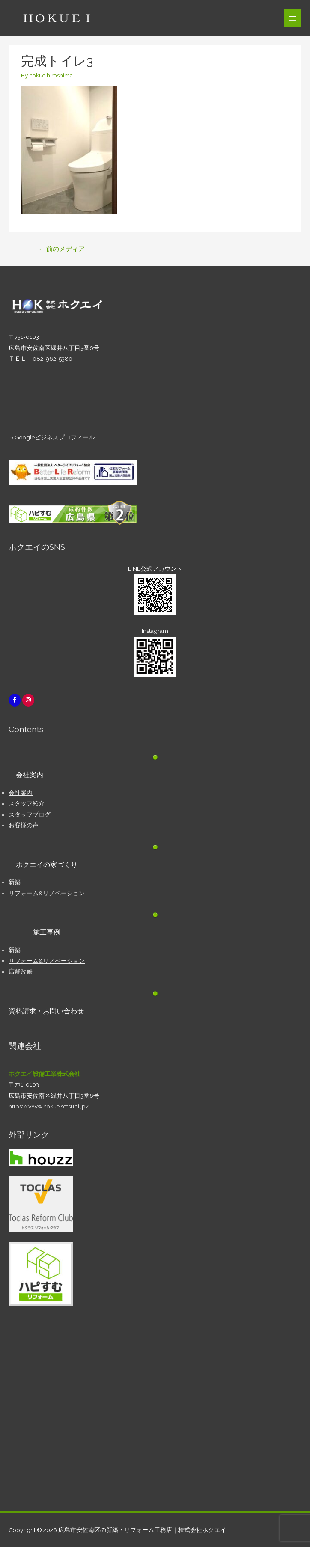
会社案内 (21, 792)
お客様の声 (24, 825)
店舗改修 (21, 971)
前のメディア (61, 248)
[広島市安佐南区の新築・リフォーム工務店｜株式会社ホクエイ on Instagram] (28, 700)
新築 (15, 882)
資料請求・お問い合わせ (46, 1011)
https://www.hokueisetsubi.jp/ (49, 1106)
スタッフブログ (30, 814)
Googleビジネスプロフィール (55, 437)
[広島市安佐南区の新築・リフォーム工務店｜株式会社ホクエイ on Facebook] (15, 700)
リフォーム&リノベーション (47, 893)
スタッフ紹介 (27, 803)
